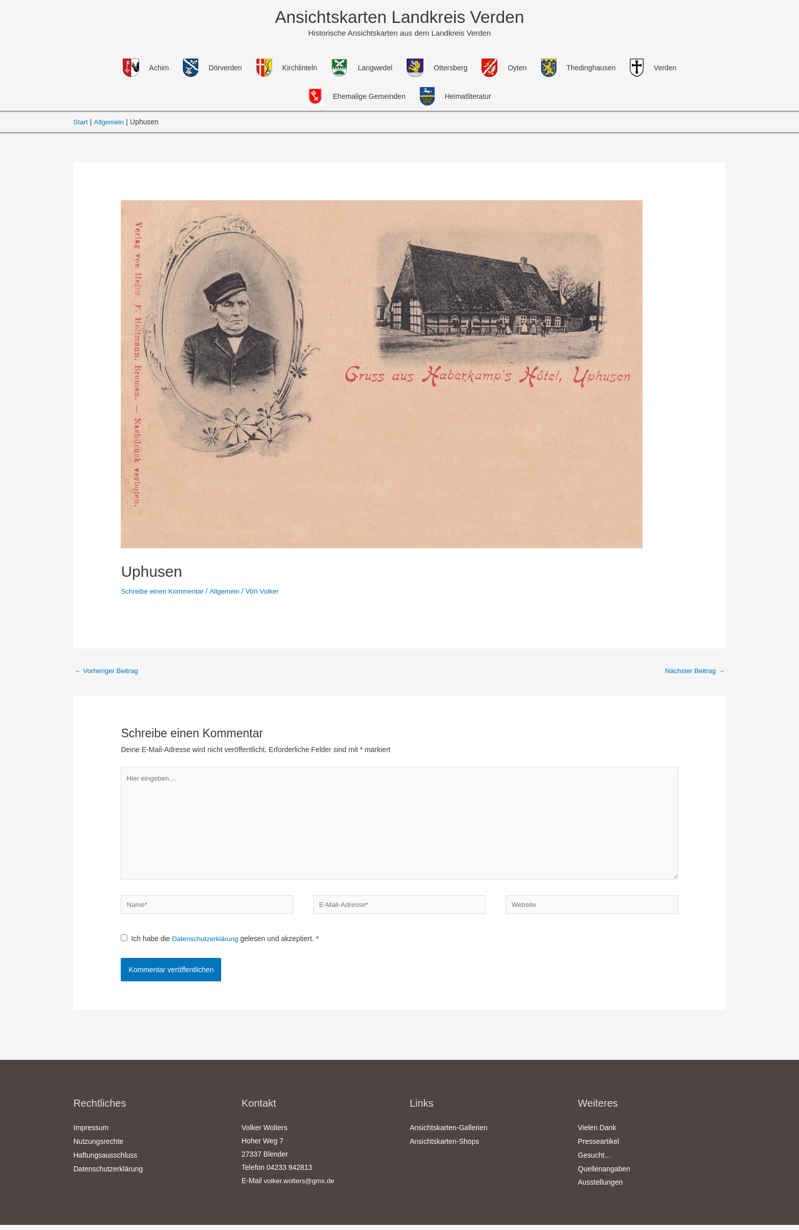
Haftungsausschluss (105, 1161)
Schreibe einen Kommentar (164, 592)
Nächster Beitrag (693, 672)
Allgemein (228, 592)
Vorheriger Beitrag (107, 672)
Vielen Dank (597, 1135)
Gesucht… (594, 1161)
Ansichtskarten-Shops (444, 1148)
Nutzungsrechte (98, 1148)
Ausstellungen (600, 1188)
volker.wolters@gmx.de (301, 1188)
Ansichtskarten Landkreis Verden (399, 18)
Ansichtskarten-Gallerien (449, 1135)
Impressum (91, 1135)
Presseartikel (598, 1148)
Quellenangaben (604, 1174)
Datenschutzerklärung (208, 946)
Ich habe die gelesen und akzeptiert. (221, 946)
